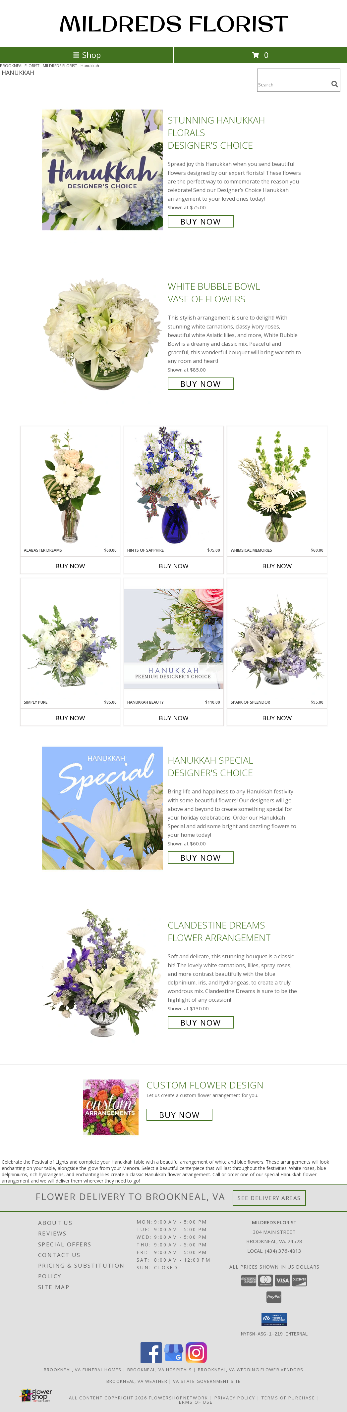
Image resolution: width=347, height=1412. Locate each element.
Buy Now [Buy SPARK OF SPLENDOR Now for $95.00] (277, 718)
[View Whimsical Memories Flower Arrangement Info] (277, 487)
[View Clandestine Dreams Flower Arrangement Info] (103, 973)
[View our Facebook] (151, 1361)
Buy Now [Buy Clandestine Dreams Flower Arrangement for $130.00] (200, 1022)
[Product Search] (293, 84)
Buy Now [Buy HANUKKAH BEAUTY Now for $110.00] (174, 718)
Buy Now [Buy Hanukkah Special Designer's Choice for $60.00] (200, 857)
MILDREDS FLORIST (173, 23)
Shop (87, 54)
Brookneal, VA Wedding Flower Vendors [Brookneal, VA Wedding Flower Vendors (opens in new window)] (251, 1369)
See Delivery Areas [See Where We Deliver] (269, 1198)
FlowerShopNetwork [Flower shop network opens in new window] (178, 1397)
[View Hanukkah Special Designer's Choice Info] (103, 808)
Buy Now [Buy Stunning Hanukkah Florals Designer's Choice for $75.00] (200, 221)
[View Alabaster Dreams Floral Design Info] (70, 487)
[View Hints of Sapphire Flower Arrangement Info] (173, 487)
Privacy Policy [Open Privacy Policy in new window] (234, 1397)
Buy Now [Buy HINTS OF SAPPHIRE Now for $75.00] (174, 566)
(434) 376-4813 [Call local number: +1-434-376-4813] (283, 1250)
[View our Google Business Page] (173, 1361)
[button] (274, 1319)
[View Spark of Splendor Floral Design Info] (277, 639)
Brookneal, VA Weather (136, 1381)
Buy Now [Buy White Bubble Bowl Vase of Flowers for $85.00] (200, 383)
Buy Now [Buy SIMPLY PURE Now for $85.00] (70, 718)
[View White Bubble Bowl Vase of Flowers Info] (103, 334)
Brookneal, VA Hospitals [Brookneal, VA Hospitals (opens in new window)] (159, 1369)
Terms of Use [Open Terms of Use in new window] (194, 1402)
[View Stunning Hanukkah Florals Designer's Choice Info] (103, 170)
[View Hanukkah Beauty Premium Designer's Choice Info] (173, 639)
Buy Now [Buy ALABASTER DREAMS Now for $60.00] (70, 566)
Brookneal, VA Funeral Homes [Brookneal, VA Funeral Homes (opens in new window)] (83, 1369)
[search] (334, 84)
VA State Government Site (207, 1381)
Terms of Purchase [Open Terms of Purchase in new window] (288, 1397)
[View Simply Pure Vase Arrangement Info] (70, 639)
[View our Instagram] (196, 1361)
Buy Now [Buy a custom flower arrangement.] (179, 1114)
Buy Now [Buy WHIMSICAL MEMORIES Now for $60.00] (277, 566)
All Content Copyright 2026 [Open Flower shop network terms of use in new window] (108, 1397)
